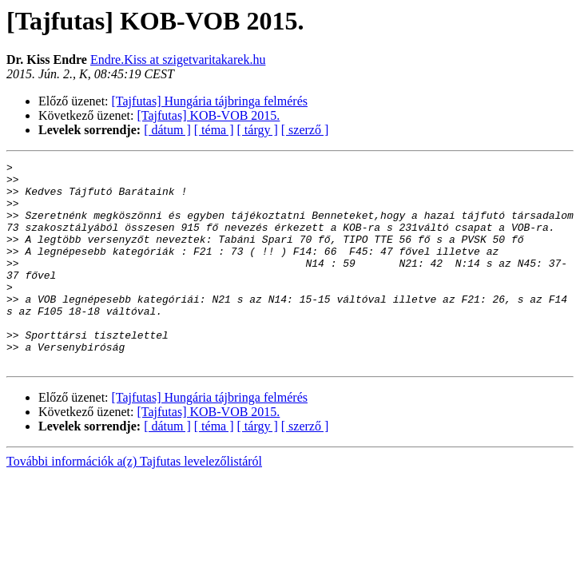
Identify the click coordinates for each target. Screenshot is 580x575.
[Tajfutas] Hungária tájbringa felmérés (210, 101)
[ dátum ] (167, 130)
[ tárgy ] (257, 130)
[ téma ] (214, 130)
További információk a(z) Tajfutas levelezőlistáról (134, 502)
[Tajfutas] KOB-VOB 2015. (208, 115)
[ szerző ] (305, 130)
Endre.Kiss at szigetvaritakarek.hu (177, 59)
